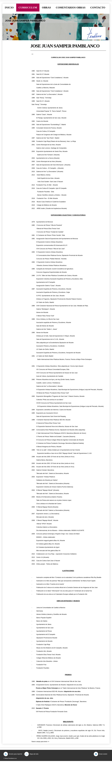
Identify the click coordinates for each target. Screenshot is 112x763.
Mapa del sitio (34, 754)
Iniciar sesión (103, 754)
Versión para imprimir (15, 754)
